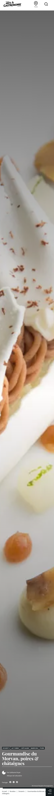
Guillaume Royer (15, 772)
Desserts (6, 748)
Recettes (12, 791)
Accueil (4, 791)
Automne (15, 748)
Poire (42, 748)
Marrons (34, 748)
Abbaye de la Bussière (14, 776)
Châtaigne (25, 748)
